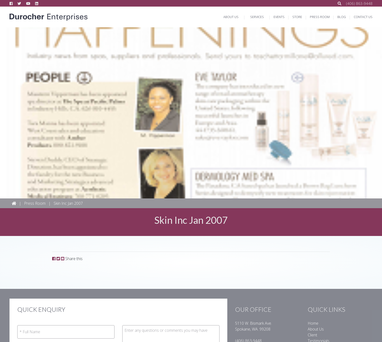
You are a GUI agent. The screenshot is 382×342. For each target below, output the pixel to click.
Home (313, 323)
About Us (316, 329)
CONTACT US (363, 17)
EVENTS (279, 17)
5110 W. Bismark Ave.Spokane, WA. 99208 (253, 326)
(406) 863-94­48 (359, 3)
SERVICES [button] (257, 17)
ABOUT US (231, 17)
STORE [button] (297, 17)
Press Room (35, 203)
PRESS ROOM (320, 17)
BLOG (341, 17)
